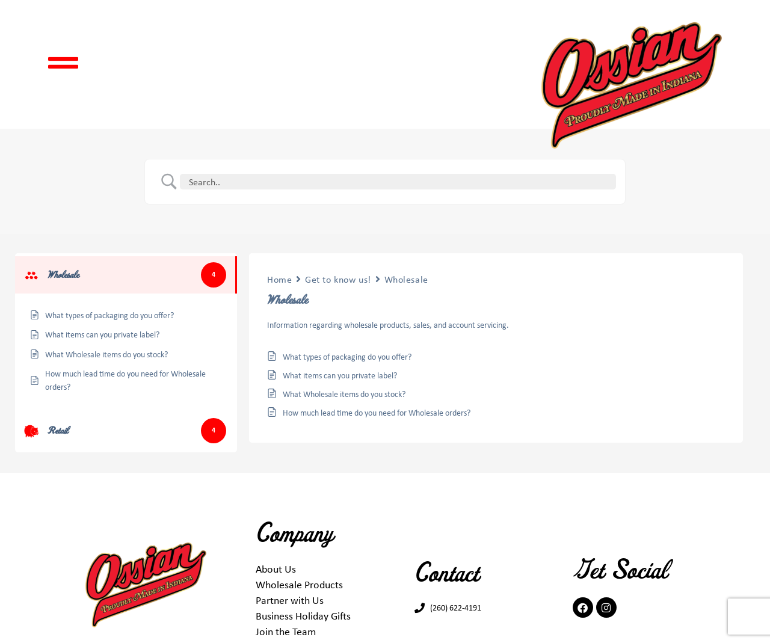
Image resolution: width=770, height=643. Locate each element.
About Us (276, 568)
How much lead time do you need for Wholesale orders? (376, 412)
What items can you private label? (340, 375)
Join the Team (286, 631)
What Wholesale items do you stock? (344, 393)
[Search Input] (400, 181)
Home (279, 279)
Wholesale (406, 279)
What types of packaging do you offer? (347, 356)
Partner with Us (290, 599)
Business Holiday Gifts (303, 615)
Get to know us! (338, 279)
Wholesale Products (299, 584)
